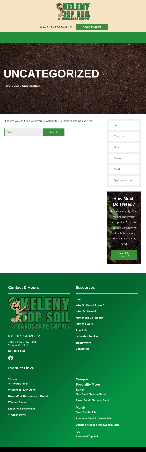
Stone (117, 157)
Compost (119, 135)
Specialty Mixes (123, 179)
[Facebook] (10, 357)
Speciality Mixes (88, 384)
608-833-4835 (92, 27)
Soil (116, 124)
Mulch (117, 146)
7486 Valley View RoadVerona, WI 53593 (22, 343)
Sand (117, 168)
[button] (124, 254)
